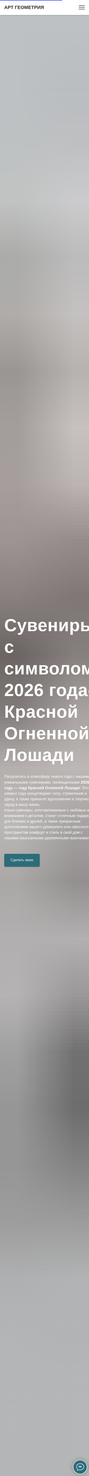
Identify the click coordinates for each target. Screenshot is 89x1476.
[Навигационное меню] (82, 7)
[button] (22, 860)
